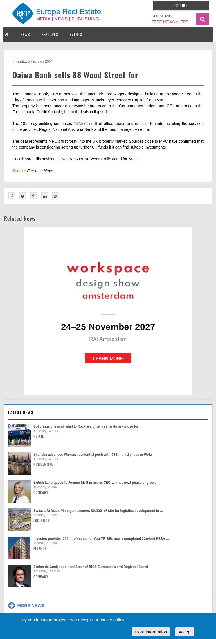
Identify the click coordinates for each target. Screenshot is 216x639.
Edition (181, 5)
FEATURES (50, 34)
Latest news (20, 412)
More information (151, 631)
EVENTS (76, 34)
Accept (185, 631)
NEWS (25, 34)
